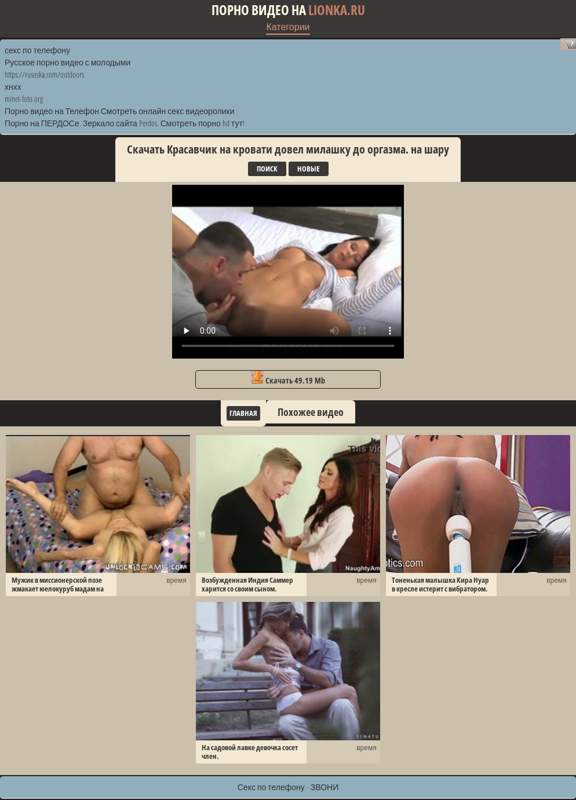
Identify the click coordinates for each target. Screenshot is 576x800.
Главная (243, 413)
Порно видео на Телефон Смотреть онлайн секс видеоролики (119, 110)
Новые (308, 168)
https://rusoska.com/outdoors (44, 74)
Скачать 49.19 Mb (288, 378)
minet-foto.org (24, 98)
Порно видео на (288, 10)
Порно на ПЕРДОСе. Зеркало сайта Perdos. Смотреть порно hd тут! (125, 123)
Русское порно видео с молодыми (67, 62)
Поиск (267, 168)
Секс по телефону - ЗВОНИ (288, 786)
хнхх (13, 86)
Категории (287, 26)
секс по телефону (37, 50)
